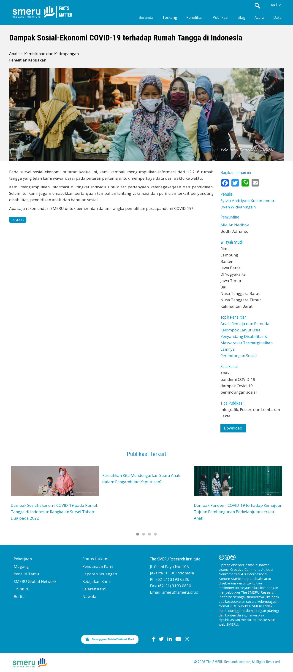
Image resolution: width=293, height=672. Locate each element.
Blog (241, 17)
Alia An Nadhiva (235, 224)
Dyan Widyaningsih (238, 207)
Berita (19, 596)
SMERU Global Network (35, 581)
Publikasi (220, 17)
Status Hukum (95, 558)
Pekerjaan (23, 558)
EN (273, 5)
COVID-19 (17, 220)
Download (233, 428)
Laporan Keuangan (99, 573)
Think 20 (22, 589)
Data (277, 17)
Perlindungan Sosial (238, 355)
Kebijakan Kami (96, 581)
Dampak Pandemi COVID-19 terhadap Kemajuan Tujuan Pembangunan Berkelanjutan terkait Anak (238, 512)
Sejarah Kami (94, 589)
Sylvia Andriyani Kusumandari (248, 200)
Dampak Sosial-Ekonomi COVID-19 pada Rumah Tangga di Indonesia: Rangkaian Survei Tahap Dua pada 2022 (54, 512)
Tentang (169, 17)
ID (279, 5)
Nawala (89, 596)
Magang (21, 566)
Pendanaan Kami (97, 566)
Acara (259, 17)
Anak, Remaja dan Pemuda (244, 323)
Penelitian (194, 17)
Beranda (145, 17)
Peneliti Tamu (26, 573)
